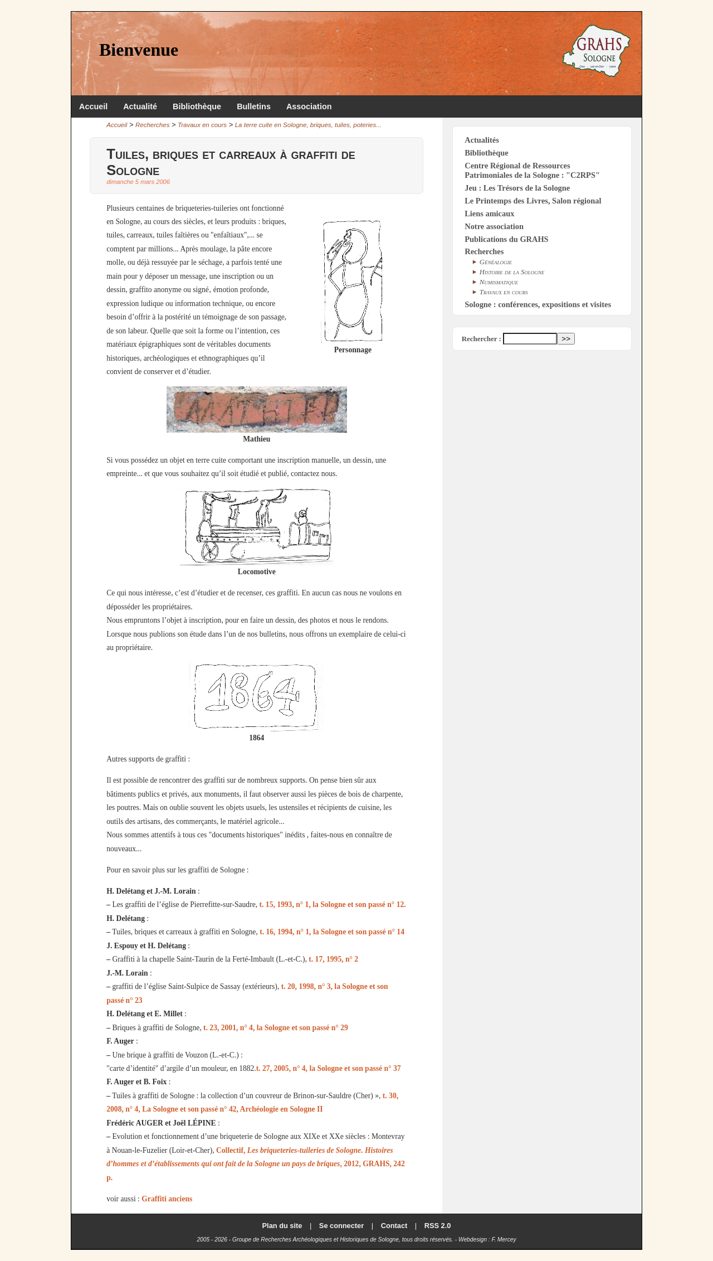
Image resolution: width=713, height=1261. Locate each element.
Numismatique (499, 282)
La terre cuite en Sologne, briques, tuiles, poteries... (308, 125)
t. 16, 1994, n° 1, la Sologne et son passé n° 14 (332, 932)
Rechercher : (481, 338)
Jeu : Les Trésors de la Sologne (517, 187)
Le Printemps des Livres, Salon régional (533, 200)
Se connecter (341, 1225)
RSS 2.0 (437, 1225)
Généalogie (496, 262)
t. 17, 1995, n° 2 (333, 959)
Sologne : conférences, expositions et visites (538, 304)
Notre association (494, 226)
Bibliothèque (197, 106)
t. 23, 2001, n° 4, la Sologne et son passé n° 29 (275, 1028)
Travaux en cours (202, 125)
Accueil (93, 106)
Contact (394, 1225)
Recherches (152, 125)
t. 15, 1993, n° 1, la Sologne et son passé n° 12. (333, 904)
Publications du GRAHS (506, 239)
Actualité (140, 106)
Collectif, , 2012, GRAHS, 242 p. (255, 1164)
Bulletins (254, 106)
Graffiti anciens (166, 1199)
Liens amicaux (489, 213)
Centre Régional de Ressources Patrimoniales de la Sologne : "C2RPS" (532, 170)
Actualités (482, 139)
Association (309, 106)
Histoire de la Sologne (512, 272)
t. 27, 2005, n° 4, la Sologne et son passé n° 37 (328, 1068)
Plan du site (282, 1225)
